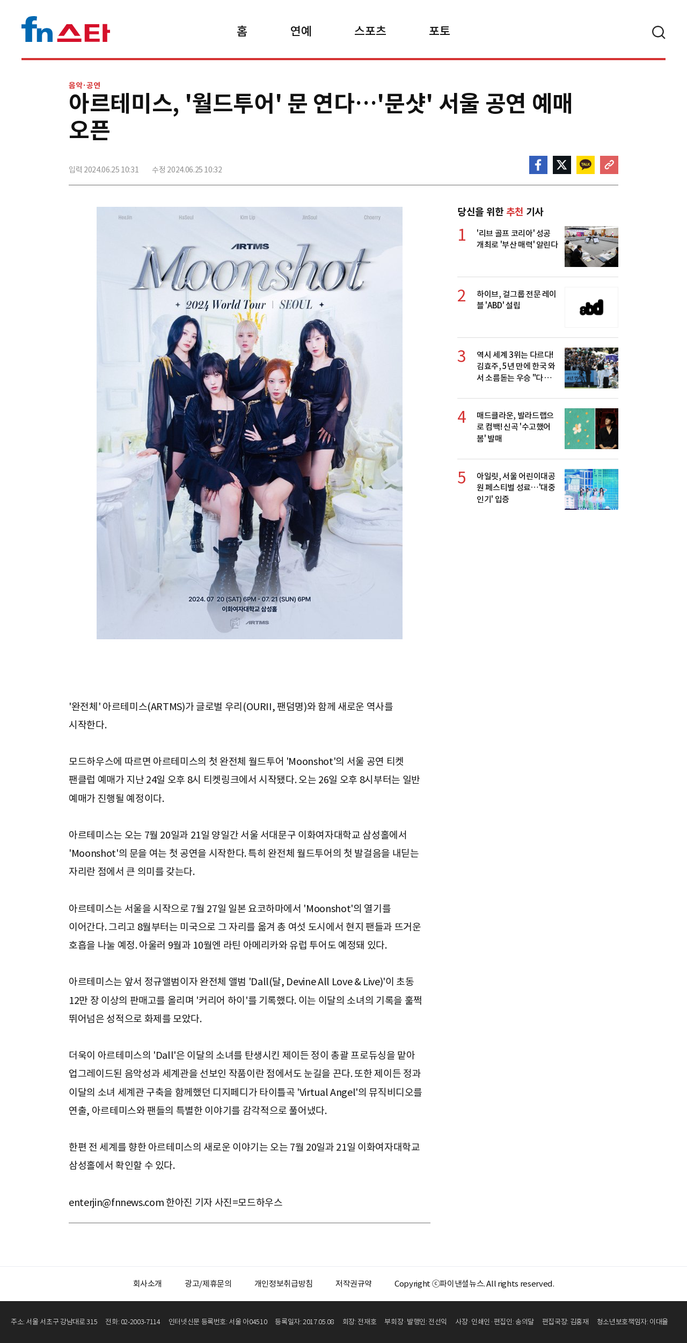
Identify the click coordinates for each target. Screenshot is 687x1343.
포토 (439, 31)
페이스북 (538, 165)
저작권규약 (353, 1284)
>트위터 (562, 165)
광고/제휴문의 (208, 1284)
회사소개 (148, 1284)
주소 (609, 165)
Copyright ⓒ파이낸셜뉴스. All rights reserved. (474, 1284)
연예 (300, 31)
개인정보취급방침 (283, 1284)
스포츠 (370, 31)
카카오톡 (585, 165)
